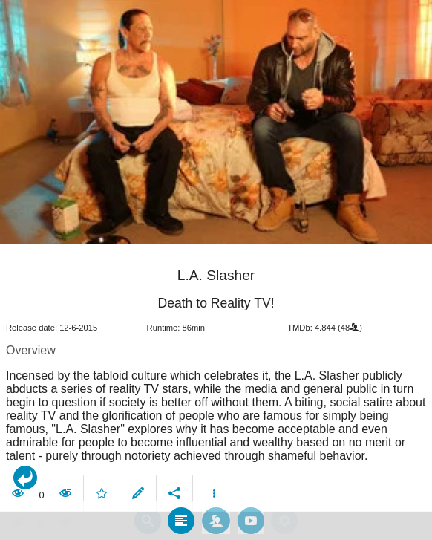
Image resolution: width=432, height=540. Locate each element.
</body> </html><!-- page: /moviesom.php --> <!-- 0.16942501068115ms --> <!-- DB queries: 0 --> (216, 270)
